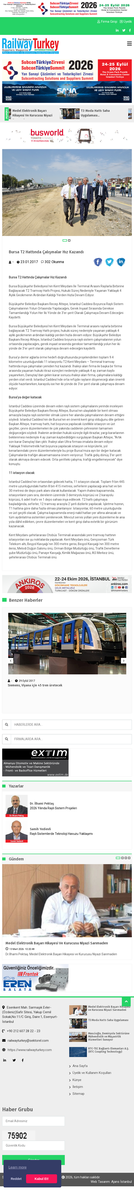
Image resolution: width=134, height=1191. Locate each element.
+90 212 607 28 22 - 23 (21, 1031)
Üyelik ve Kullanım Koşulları (92, 1073)
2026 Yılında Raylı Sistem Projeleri (53, 808)
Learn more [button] (17, 1167)
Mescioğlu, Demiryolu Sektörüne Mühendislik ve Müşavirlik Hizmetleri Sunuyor (108, 1036)
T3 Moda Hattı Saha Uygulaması (108, 1020)
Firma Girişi (107, 22)
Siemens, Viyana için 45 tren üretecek (35, 685)
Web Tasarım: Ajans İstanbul (111, 1182)
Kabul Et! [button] (42, 1179)
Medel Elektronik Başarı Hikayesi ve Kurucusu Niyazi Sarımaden (57, 943)
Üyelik (126, 22)
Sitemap (78, 1094)
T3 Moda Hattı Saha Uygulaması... (100, 113)
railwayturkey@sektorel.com (25, 1041)
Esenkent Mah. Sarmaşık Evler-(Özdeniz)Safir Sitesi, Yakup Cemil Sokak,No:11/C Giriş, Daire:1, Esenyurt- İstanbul (30, 1014)
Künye (77, 1080)
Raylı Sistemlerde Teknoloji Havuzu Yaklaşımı (61, 833)
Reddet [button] (16, 1179)
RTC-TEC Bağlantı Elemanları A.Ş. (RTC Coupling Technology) (108, 1050)
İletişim (78, 1087)
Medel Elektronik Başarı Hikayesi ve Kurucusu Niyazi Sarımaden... (37, 115)
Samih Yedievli (40, 829)
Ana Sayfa (80, 1066)
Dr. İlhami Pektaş (42, 803)
